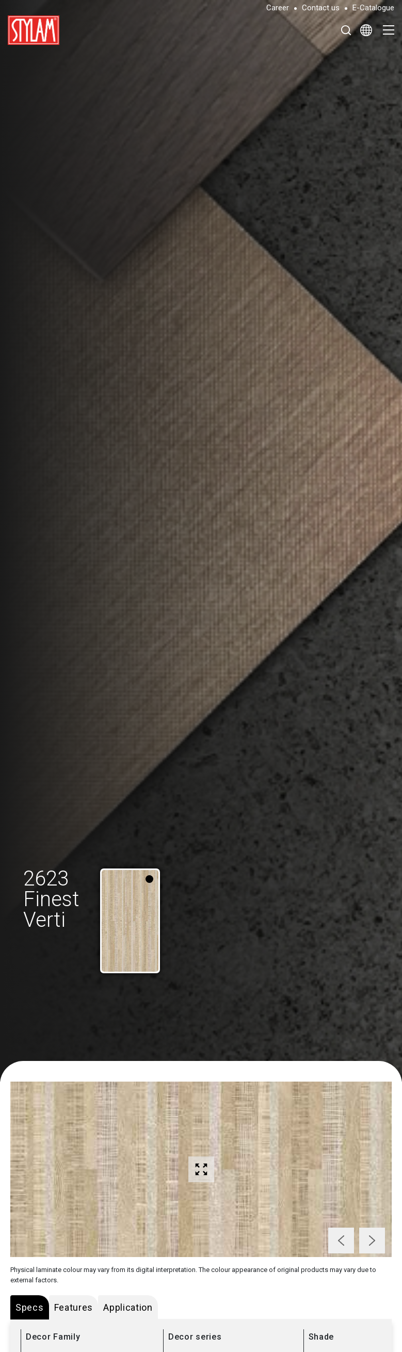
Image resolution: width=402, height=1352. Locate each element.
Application (128, 1307)
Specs (29, 1307)
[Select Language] (366, 30)
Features (73, 1307)
